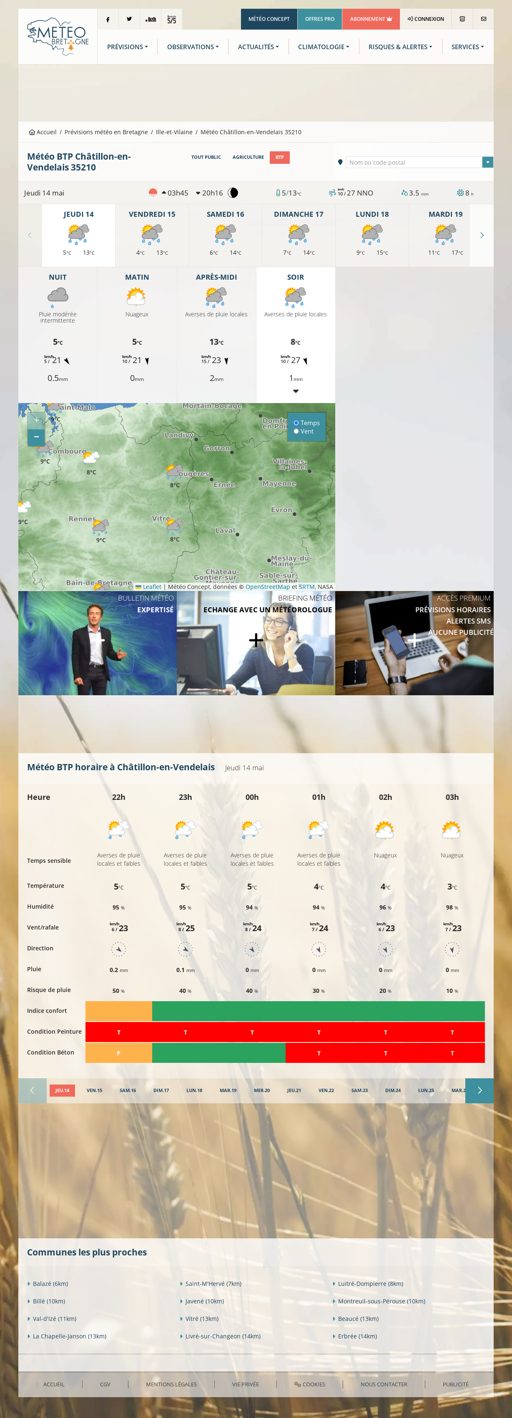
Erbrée (354, 1336)
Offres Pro (319, 19)
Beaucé (355, 1319)
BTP (280, 157)
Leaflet (148, 587)
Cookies (309, 1384)
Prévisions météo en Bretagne (106, 132)
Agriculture (248, 157)
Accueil (43, 132)
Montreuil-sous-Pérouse (378, 1301)
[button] (45, 453)
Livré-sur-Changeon (220, 1336)
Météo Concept (269, 19)
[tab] (62, 1091)
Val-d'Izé (51, 1319)
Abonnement (371, 19)
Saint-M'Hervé (210, 1284)
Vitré (199, 1319)
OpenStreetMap (268, 587)
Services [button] (465, 47)
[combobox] (420, 162)
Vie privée (245, 1384)
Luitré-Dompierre (367, 1284)
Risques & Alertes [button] (398, 47)
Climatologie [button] (321, 47)
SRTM (307, 587)
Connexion (426, 19)
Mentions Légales (171, 1384)
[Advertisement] (256, 92)
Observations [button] (190, 47)
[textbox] (420, 162)
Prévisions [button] (125, 47)
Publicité (456, 1384)
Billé (46, 1301)
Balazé (47, 1284)
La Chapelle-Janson (66, 1336)
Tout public (206, 157)
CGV (105, 1384)
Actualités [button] (256, 47)
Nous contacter (384, 1384)
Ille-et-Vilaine (174, 132)
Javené (202, 1301)
